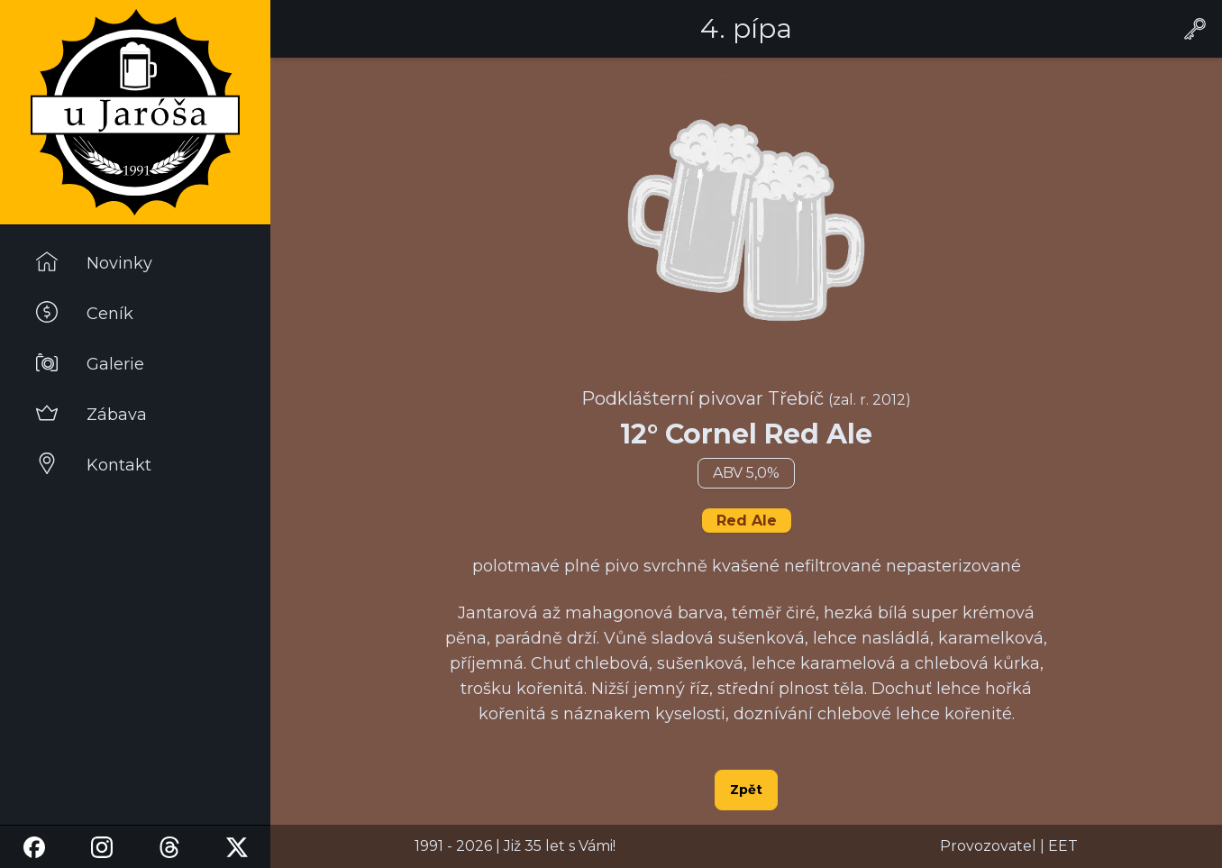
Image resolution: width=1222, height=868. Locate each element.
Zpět (746, 789)
